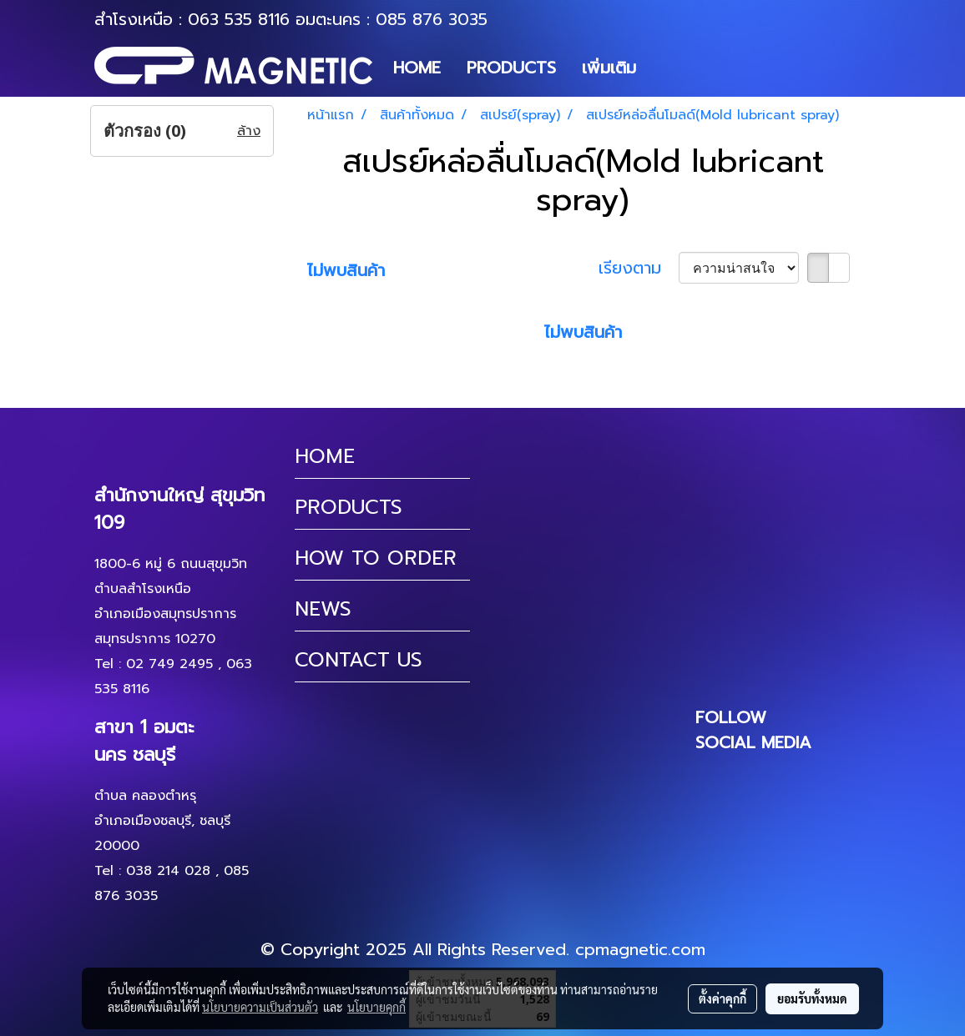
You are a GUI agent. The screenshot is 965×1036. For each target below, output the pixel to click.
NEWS (323, 609)
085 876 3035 (432, 19)
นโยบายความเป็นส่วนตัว (260, 1006)
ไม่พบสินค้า (346, 270)
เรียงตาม (639, 267)
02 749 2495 (169, 664)
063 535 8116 (239, 19)
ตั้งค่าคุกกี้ (722, 998)
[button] (663, 67)
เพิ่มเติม (609, 67)
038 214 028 (168, 871)
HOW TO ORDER (376, 558)
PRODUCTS (511, 67)
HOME (417, 67)
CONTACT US (358, 660)
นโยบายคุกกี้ (376, 1006)
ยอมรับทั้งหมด (812, 998)
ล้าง (248, 131)
